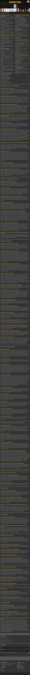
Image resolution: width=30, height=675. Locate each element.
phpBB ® (5, 673)
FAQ (1, 668)
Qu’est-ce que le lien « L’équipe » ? (21, 28)
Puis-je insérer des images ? (5, 77)
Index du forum (3, 667)
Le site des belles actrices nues (21, 663)
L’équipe (2, 669)
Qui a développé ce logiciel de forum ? (21, 68)
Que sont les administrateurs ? (20, 17)
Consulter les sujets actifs (5, 638)
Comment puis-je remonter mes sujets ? (7, 72)
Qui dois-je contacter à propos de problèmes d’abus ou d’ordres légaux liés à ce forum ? (22, 72)
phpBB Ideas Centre (4, 614)
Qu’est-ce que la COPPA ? (5, 30)
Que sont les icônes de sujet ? (5, 82)
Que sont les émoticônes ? (5, 76)
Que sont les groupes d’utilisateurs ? (21, 19)
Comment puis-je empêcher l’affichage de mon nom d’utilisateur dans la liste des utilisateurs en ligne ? (7, 23)
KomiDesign (15, 673)
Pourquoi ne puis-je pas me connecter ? (7, 17)
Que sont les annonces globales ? (6, 78)
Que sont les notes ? (4, 80)
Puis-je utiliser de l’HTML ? (5, 75)
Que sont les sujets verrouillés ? (6, 81)
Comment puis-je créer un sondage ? (7, 55)
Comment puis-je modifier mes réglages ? (7, 35)
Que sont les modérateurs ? (19, 18)
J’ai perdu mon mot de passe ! (5, 25)
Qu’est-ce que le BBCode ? (5, 74)
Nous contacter (3, 670)
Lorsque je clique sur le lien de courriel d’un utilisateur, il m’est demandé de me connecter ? (7, 46)
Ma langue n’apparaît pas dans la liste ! (7, 40)
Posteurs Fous (15, 2)
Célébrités (18, 665)
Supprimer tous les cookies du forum (7, 641)
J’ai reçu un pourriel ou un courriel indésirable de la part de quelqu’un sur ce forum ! (22, 35)
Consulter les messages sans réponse (7, 640)
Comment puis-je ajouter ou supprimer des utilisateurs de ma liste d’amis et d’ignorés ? (22, 41)
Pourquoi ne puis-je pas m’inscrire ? (6, 31)
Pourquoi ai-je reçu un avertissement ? (7, 65)
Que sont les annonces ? (5, 79)
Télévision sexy (19, 664)
